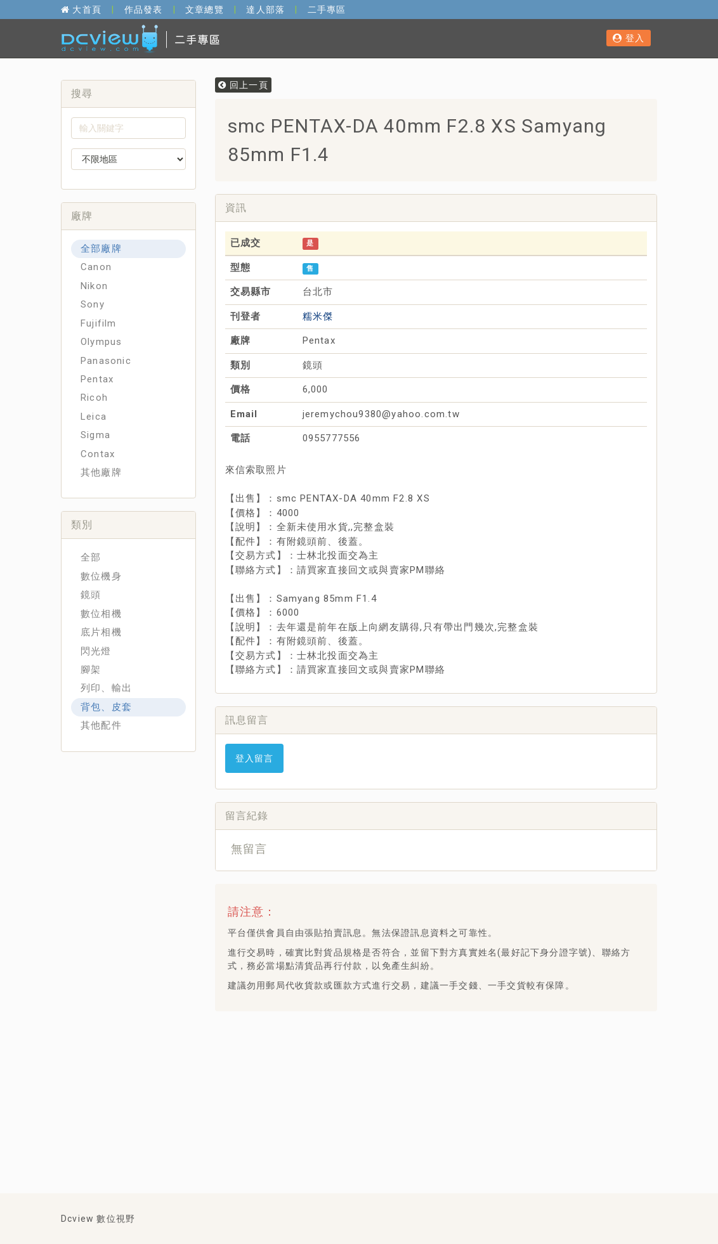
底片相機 (101, 632)
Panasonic (106, 360)
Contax (98, 454)
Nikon (94, 286)
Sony (93, 304)
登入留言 (254, 758)
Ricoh (94, 397)
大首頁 (81, 9)
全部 (91, 557)
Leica (94, 416)
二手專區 (327, 9)
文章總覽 (204, 9)
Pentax (97, 379)
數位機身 (101, 576)
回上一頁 (243, 85)
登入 (628, 38)
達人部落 (265, 9)
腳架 (91, 669)
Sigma (95, 435)
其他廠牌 (101, 472)
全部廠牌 (101, 248)
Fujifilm (99, 323)
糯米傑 (318, 316)
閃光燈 (96, 651)
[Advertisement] (455, 1052)
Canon (96, 267)
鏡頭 (91, 594)
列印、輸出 (106, 688)
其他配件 (101, 725)
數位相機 (101, 613)
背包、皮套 (106, 707)
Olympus (101, 341)
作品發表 (143, 9)
